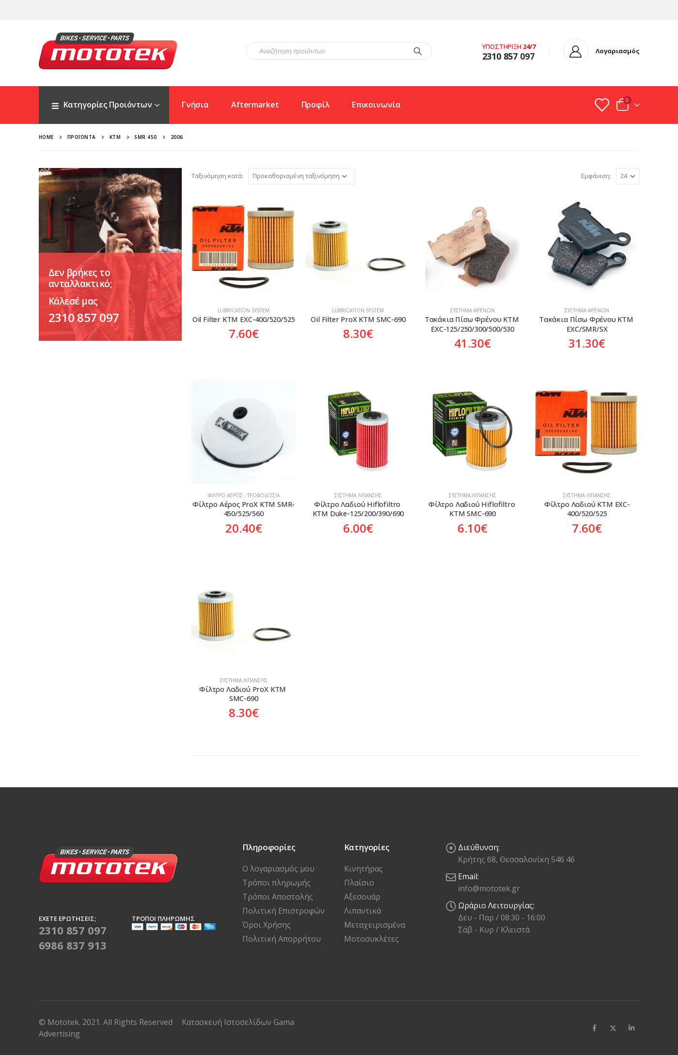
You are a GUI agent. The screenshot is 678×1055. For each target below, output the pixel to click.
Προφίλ (315, 104)
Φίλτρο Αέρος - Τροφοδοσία (244, 495)
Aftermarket (255, 104)
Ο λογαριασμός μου (278, 868)
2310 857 (500, 56)
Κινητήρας (363, 868)
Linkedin (631, 1028)
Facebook (594, 1028)
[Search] (417, 51)
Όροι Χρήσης (266, 924)
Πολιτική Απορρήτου (281, 938)
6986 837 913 (73, 945)
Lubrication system (243, 310)
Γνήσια (195, 104)
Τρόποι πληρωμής (276, 882)
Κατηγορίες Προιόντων (101, 104)
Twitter (613, 1028)
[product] (243, 246)
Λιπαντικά (362, 910)
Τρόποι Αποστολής (277, 896)
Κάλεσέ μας (73, 301)
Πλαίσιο (359, 882)
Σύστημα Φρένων (472, 310)
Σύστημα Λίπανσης (358, 495)
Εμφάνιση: (596, 175)
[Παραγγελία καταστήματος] (301, 176)
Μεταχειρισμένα (374, 924)
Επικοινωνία (376, 104)
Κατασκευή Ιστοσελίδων (227, 1022)
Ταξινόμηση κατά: (217, 175)
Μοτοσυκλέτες (371, 938)
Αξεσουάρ (362, 896)
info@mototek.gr (489, 888)
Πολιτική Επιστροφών (283, 910)
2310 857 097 (83, 317)
